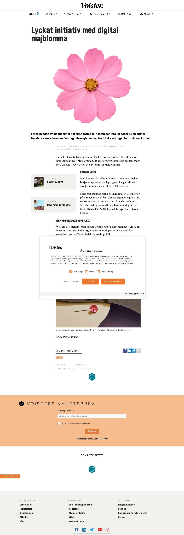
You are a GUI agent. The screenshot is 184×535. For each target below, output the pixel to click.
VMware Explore (76, 521)
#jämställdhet (80, 365)
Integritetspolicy (126, 504)
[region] (92, 267)
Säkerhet (24, 517)
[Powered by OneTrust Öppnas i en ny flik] (134, 294)
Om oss (121, 517)
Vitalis (72, 517)
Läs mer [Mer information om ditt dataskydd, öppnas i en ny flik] (130, 263)
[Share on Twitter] (134, 351)
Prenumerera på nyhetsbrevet (132, 513)
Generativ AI (26, 504)
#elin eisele (86, 368)
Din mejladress (64, 411)
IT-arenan (74, 508)
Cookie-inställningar (10, 476)
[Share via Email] (138, 351)
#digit (59, 358)
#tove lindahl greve (65, 368)
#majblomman (62, 365)
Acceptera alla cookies (113, 281)
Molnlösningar (26, 513)
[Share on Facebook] (125, 351)
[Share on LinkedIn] (130, 351)
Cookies (122, 508)
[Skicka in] (92, 431)
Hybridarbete (26, 508)
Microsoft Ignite (77, 513)
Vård (22, 521)
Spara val (90, 281)
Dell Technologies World (80, 504)
